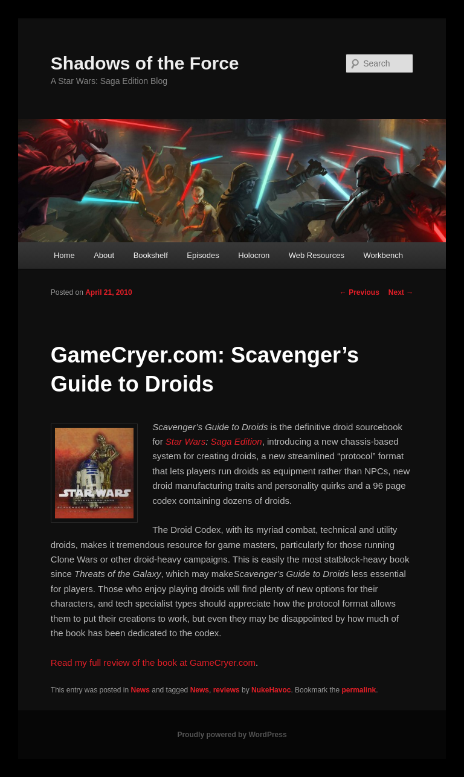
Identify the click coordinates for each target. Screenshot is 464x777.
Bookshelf (151, 255)
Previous (359, 292)
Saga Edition (236, 441)
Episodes (203, 255)
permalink (358, 690)
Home (64, 255)
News (140, 690)
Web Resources (316, 255)
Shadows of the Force (145, 63)
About (104, 255)
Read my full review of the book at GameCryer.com (153, 662)
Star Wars (185, 441)
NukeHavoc (271, 690)
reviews (226, 690)
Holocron (253, 255)
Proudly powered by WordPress (231, 734)
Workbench (384, 255)
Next (400, 292)
